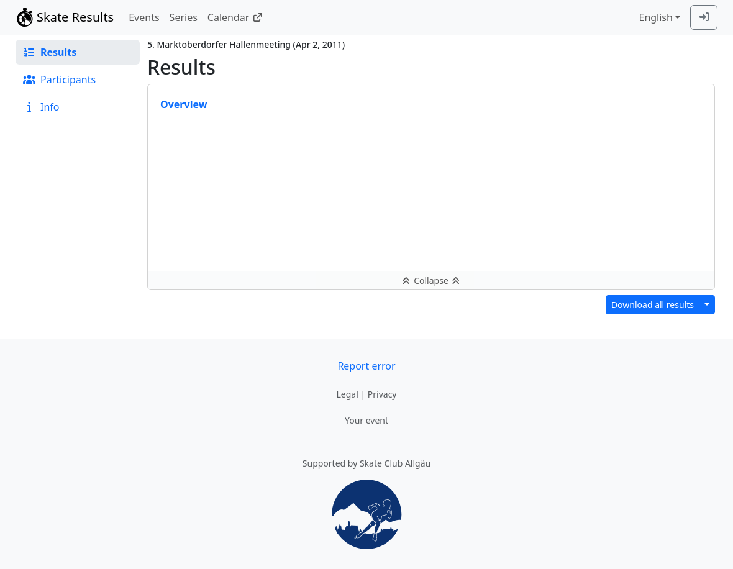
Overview (183, 104)
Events (144, 17)
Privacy (382, 394)
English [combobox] (655, 17)
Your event (366, 420)
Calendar (235, 17)
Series (184, 17)
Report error (366, 366)
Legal (347, 394)
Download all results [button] (652, 305)
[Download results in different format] (707, 304)
